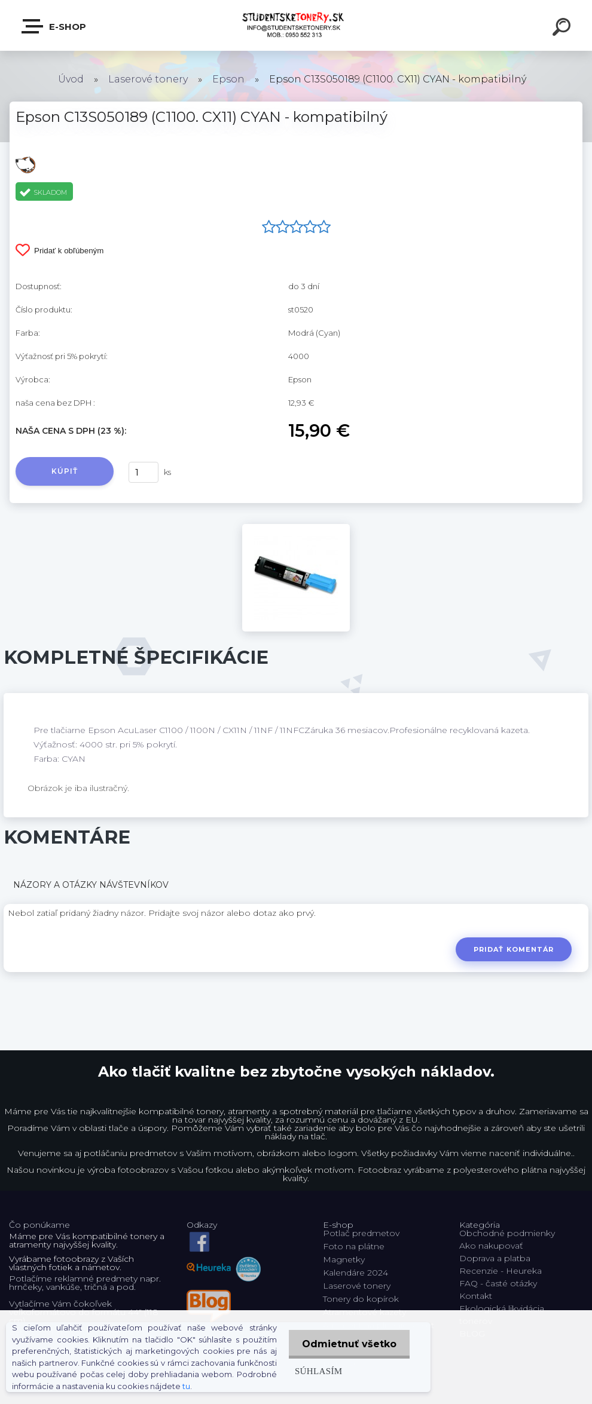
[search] (563, 28)
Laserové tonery (148, 79)
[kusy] (143, 472)
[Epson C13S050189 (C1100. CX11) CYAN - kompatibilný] (296, 528)
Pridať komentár (513, 949)
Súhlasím (315, 1370)
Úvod (71, 79)
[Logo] (296, 25)
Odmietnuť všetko (347, 1344)
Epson (228, 79)
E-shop (54, 26)
